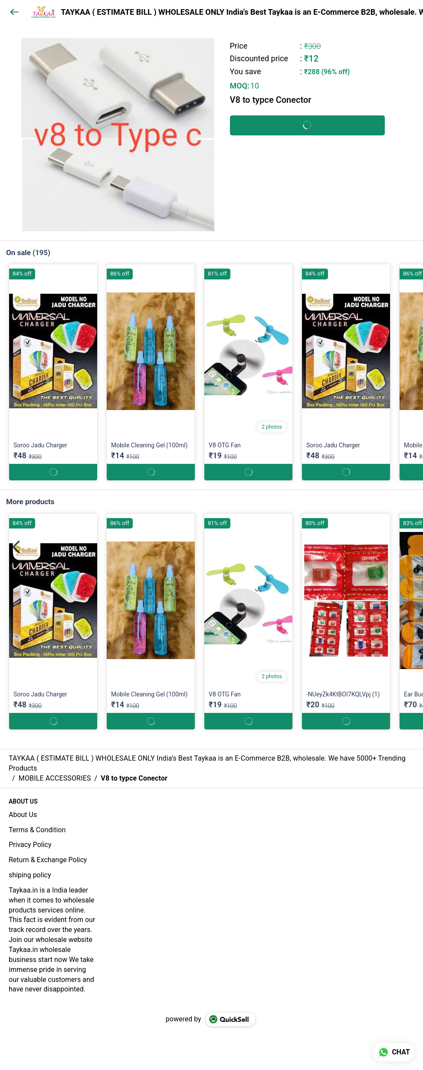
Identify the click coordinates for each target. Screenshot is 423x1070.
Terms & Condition (37, 830)
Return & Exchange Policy (48, 860)
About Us (23, 815)
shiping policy (30, 875)
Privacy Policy (30, 844)
